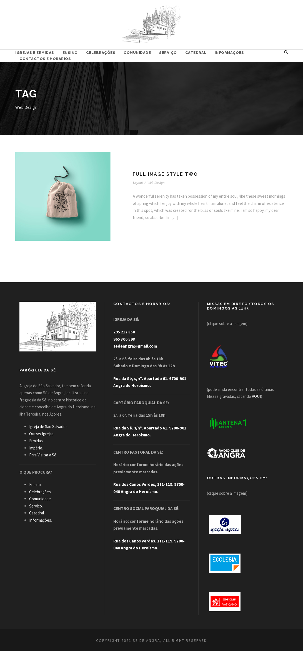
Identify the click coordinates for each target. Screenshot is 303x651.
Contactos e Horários (45, 59)
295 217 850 (124, 332)
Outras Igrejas (41, 433)
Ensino (70, 53)
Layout (138, 182)
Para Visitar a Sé (42, 455)
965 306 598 (124, 339)
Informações (229, 53)
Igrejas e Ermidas (34, 53)
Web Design (156, 182)
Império (35, 448)
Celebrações (101, 53)
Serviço (168, 53)
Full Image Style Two (165, 174)
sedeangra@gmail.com (135, 346)
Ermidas (36, 440)
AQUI (256, 396)
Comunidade (137, 53)
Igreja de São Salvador (48, 426)
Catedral (195, 53)
